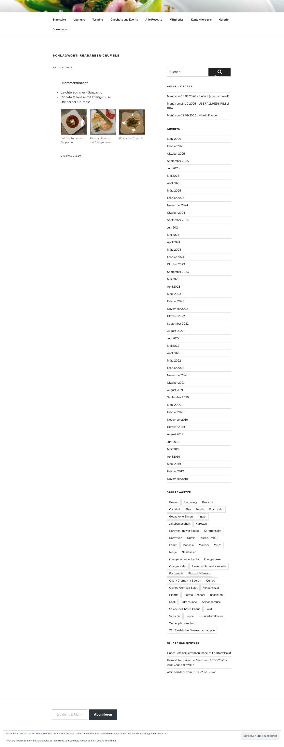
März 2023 (174, 294)
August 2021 (175, 390)
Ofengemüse (212, 559)
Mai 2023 (173, 279)
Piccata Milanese (199, 573)
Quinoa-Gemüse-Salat (183, 587)
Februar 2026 (175, 146)
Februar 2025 (175, 197)
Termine (97, 19)
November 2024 (177, 205)
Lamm (173, 545)
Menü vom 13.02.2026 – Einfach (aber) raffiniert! (198, 96)
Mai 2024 (173, 234)
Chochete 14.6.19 (71, 155)
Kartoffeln (175, 537)
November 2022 (177, 308)
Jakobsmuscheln (180, 523)
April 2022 (173, 353)
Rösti (172, 601)
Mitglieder (176, 19)
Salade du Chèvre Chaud (184, 609)
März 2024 (174, 249)
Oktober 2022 (176, 316)
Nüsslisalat (189, 552)
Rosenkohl (216, 594)
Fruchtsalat (216, 509)
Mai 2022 (173, 345)
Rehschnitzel (211, 587)
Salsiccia (174, 616)
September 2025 (178, 160)
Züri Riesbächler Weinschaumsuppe (192, 630)
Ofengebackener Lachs (184, 559)
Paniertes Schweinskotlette (209, 566)
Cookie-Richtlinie (106, 740)
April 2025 (173, 183)
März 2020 (174, 404)
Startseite (59, 19)
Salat (209, 609)
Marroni (204, 545)
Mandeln (188, 545)
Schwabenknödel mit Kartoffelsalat (208, 652)
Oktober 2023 (176, 264)
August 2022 (175, 330)
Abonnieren (103, 714)
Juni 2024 (173, 227)
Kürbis (191, 537)
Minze (217, 545)
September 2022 (178, 323)
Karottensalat (212, 530)
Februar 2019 (175, 471)
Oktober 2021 (176, 382)
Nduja (173, 552)
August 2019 (175, 434)
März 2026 (174, 138)
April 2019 (173, 456)
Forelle (200, 509)
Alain (170, 672)
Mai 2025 (173, 175)
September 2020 (178, 397)
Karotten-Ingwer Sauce (184, 530)
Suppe (190, 616)
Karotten (201, 523)
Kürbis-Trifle (208, 537)
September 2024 (178, 220)
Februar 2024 (175, 257)
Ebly (188, 509)
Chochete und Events (124, 19)
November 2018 (177, 478)
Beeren (173, 502)
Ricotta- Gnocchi (194, 594)
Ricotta (173, 594)
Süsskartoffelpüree (211, 616)
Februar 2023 (175, 301)
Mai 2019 (173, 449)
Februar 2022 (175, 367)
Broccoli (207, 502)
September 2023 (178, 271)
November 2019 (177, 419)
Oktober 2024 (176, 212)
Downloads (59, 29)
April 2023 (173, 286)
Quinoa (210, 580)
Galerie (224, 19)
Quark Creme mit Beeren (185, 580)
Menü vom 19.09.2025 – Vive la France (192, 115)
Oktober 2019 (176, 427)
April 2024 (173, 242)
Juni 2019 (173, 441)
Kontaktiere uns (201, 19)
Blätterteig (190, 502)
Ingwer (202, 516)
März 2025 (174, 190)
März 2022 (174, 360)
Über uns (79, 19)
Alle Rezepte (153, 19)
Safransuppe (189, 601)
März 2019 (174, 464)
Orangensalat (177, 566)
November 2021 (177, 375)
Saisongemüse (211, 601)
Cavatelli (174, 509)
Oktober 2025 (176, 153)
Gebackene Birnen (181, 516)
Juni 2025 (173, 168)
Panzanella (176, 573)
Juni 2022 (173, 338)
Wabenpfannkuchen (182, 623)
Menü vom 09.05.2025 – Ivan (197, 672)
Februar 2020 (175, 412)
